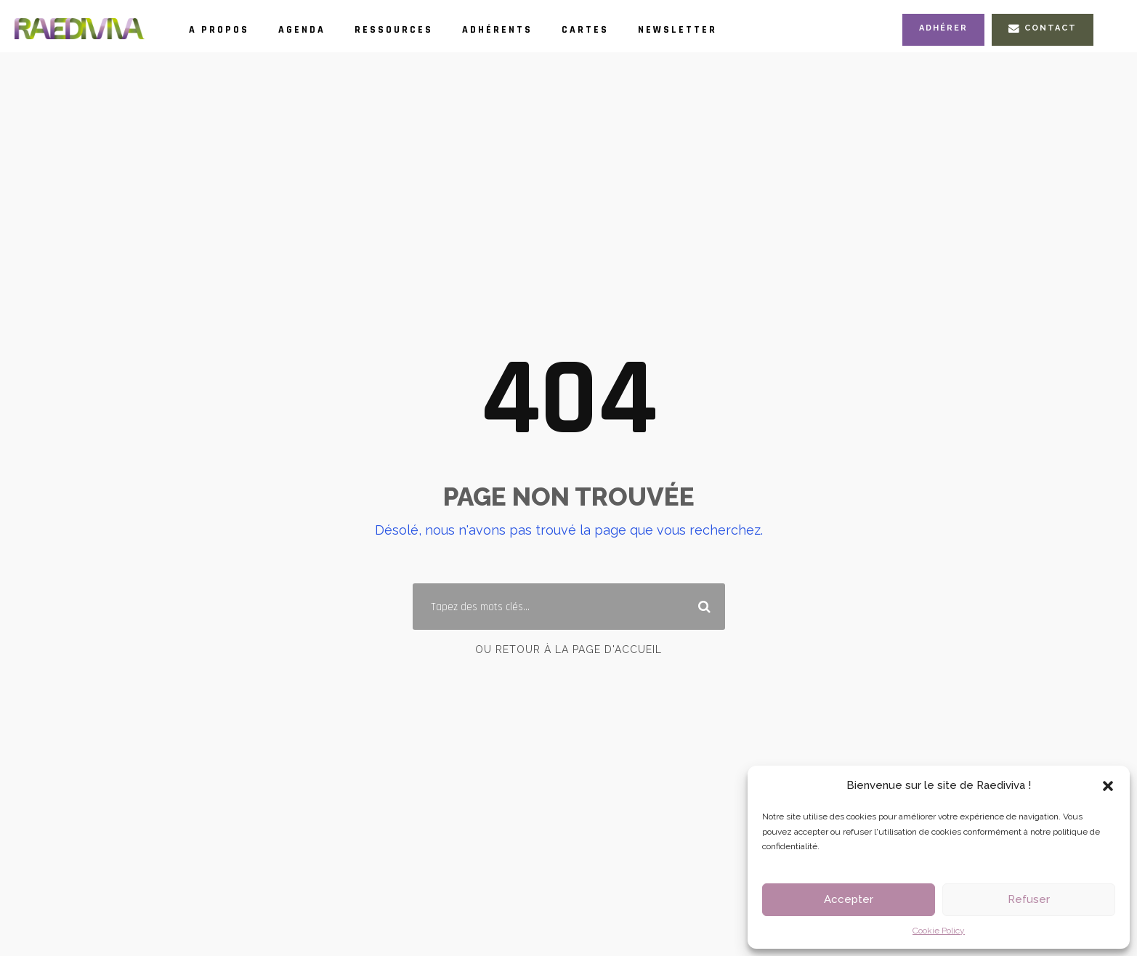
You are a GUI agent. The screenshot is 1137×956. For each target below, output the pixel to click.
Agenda (301, 29)
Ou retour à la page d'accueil (568, 649)
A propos (219, 29)
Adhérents (497, 29)
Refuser (1029, 899)
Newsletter (677, 29)
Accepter (848, 899)
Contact (1042, 28)
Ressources (394, 29)
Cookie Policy (939, 930)
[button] (1108, 786)
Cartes (585, 29)
